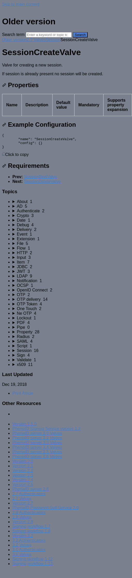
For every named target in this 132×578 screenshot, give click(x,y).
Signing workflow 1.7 (31, 529)
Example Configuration (39, 124)
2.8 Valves (22, 520)
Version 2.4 (22, 483)
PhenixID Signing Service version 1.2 (46, 432)
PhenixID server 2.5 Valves (37, 455)
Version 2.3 (22, 478)
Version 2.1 (22, 469)
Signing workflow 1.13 (32, 567)
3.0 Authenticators (29, 553)
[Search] (49, 34)
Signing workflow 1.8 (31, 534)
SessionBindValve (40, 180)
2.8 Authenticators (29, 515)
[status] (66, 69)
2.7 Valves (36, 39)
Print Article (22, 396)
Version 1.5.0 (24, 427)
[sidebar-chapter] (71, 204)
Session (53, 39)
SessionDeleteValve (42, 184)
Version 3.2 (22, 539)
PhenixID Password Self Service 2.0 (45, 511)
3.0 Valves (22, 557)
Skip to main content (21, 4)
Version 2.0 (22, 464)
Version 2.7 (22, 506)
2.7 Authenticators (29, 497)
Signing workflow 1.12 (32, 562)
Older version (14, 39)
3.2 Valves (22, 548)
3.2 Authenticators (29, 543)
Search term (13, 34)
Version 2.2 (22, 473)
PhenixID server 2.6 (30, 492)
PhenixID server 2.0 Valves (37, 436)
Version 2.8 (22, 525)
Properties (20, 84)
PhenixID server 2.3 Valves (37, 446)
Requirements (25, 168)
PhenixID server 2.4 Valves (37, 450)
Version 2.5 (22, 487)
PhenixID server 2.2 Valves (37, 441)
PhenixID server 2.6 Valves (37, 459)
